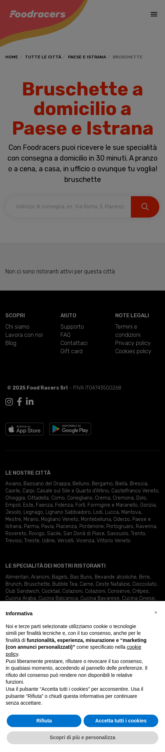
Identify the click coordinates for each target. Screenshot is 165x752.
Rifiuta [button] (44, 721)
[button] (155, 612)
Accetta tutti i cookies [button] (121, 721)
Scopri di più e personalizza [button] (82, 737)
